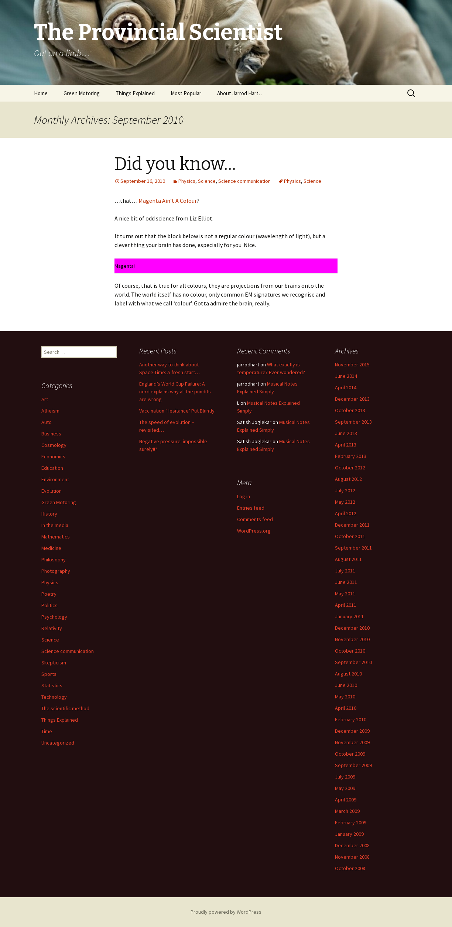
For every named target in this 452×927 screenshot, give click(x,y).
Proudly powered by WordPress (226, 912)
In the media (54, 525)
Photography (55, 571)
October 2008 (350, 868)
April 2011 (345, 605)
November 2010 (352, 639)
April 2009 (345, 799)
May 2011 (345, 593)
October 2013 (350, 410)
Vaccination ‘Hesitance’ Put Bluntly (177, 410)
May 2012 (345, 502)
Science (207, 181)
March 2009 (347, 811)
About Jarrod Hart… (240, 93)
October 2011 (350, 536)
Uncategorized (57, 742)
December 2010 (352, 628)
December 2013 (352, 399)
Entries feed (250, 507)
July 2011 (345, 570)
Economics (53, 456)
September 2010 (353, 662)
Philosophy (53, 559)
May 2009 (345, 788)
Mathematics (55, 536)
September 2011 (353, 547)
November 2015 (352, 364)
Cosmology (53, 445)
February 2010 (350, 719)
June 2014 (346, 376)
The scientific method (65, 708)
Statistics (51, 685)
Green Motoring (82, 93)
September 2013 (353, 421)
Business (51, 433)
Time (46, 731)
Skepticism (53, 662)
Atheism (50, 410)
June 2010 (346, 685)
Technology (54, 697)
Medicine (51, 548)
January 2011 (349, 616)
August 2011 (348, 559)
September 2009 (353, 765)
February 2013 (350, 456)
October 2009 (350, 753)
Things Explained (135, 93)
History (49, 513)
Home (41, 93)
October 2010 (350, 650)
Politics (49, 605)
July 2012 (345, 490)
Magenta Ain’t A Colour (167, 200)
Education (52, 468)
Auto (46, 422)
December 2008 (352, 845)
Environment (55, 479)
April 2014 (345, 387)
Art (44, 399)
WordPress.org (254, 530)
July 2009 (345, 776)
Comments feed (255, 519)
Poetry (48, 594)
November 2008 (352, 857)
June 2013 (346, 433)
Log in (243, 496)
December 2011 (352, 524)
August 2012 (348, 479)
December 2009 (352, 731)
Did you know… (175, 164)
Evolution (51, 491)
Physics (186, 181)
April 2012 (345, 513)
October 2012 (350, 467)
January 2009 (349, 834)
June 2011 (346, 582)
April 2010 (345, 708)
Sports (48, 674)
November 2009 (352, 742)
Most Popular (186, 93)
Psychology (54, 616)
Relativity (51, 628)
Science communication (244, 181)
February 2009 (350, 822)
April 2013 (345, 444)
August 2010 (348, 673)
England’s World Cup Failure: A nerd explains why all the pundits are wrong (175, 391)
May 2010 (345, 696)
